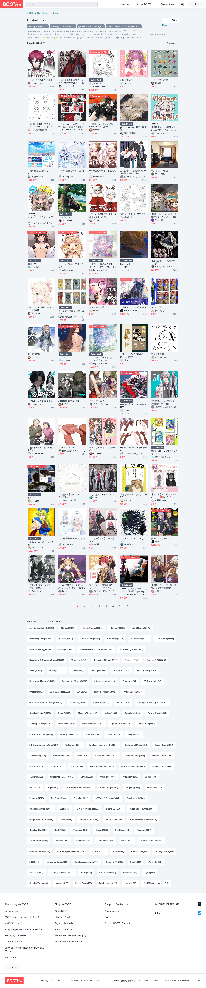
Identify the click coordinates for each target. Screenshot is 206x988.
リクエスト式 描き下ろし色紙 (40, 543)
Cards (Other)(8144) (164, 745)
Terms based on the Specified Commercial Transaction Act (168, 981)
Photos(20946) (36, 692)
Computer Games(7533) (106, 756)
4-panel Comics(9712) (120, 724)
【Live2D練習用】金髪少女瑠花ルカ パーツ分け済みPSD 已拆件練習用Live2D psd (71, 586)
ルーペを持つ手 (96, 307)
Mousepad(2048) (80, 830)
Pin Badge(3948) (58, 798)
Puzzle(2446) (66, 819)
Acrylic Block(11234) (157, 713)
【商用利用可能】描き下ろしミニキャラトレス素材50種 (40, 125)
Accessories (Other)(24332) (74, 681)
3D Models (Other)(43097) (131, 649)
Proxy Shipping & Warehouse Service (23, 929)
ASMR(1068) (118, 851)
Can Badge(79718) (115, 639)
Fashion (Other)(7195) (162, 756)
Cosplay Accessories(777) (86, 862)
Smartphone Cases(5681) (61, 777)
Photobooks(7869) (61, 756)
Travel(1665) (126, 841)
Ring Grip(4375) (132, 787)
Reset (164, 25)
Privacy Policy (113, 981)
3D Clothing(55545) (165, 639)
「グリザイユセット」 (99, 401)
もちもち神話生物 (159, 80)
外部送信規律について (130, 981)
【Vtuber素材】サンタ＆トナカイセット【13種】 (103, 215)
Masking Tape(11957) (87, 713)
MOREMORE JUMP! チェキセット (164, 452)
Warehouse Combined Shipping (70, 935)
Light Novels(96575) (141, 628)
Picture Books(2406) (89, 819)
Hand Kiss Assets (66, 447)
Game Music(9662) (146, 724)
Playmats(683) (154, 862)
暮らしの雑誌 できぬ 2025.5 (133, 495)
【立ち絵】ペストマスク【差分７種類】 (39, 586)
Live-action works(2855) (88, 809)
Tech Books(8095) (37, 756)
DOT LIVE (32, 264)
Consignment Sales (14, 941)
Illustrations (54, 13)
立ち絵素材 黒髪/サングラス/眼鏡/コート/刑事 (133, 172)
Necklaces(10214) (66, 724)
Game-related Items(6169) (102, 766)
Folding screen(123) (108, 883)
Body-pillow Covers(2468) (41, 819)
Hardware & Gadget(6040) (133, 766)
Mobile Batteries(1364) (39, 851)
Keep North (125, 264)
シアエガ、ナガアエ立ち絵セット (132, 539)
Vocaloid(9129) (113, 734)
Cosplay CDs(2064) (38, 830)
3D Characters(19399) (60, 692)
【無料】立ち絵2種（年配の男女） (41, 449)
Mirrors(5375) (87, 777)
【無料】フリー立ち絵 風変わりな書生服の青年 (163, 586)
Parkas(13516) (123, 702)
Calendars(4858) (107, 777)
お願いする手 (126, 80)
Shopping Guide (63, 917)
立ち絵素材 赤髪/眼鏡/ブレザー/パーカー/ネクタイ (102, 586)
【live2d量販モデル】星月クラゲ (71, 172)
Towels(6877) (77, 766)
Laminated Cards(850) (57, 862)
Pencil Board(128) (83, 883)
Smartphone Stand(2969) (40, 809)
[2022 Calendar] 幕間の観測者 (133, 128)
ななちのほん (95, 83)
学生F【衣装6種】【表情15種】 (102, 449)
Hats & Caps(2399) (113, 819)
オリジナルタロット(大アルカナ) (71, 312)
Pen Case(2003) (122, 830)
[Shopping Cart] (182, 4)
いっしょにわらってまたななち (71, 265)
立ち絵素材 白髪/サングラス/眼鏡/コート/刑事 (164, 402)
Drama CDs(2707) (114, 809)
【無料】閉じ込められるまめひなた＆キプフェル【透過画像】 (163, 215)
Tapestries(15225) (101, 702)
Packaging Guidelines (15, 935)
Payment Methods (64, 923)
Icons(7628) (82, 756)
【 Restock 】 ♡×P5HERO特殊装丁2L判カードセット (71, 125)
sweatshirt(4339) (154, 787)
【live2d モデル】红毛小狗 (40, 80)
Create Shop (167, 4)
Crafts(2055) (60, 830)
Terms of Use (62, 981)
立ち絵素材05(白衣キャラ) (101, 494)
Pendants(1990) (144, 830)
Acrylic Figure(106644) (92, 628)
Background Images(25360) (42, 681)
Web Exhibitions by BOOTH (68, 941)
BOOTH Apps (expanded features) (22, 917)
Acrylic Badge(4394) (109, 787)
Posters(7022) (57, 766)
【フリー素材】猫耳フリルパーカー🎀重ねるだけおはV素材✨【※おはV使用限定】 (164, 496)
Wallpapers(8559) (73, 745)
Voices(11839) (111, 713)
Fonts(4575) (34, 787)
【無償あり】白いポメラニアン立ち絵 (71, 495)
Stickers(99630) (118, 628)
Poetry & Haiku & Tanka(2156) (143, 819)
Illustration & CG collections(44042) (96, 649)
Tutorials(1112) (98, 851)
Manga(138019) (68, 628)
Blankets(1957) (62, 841)
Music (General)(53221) (40, 649)
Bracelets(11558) (132, 713)
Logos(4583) (150, 777)
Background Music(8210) (136, 745)
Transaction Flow (63, 929)
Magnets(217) (62, 883)
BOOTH (30, 13)
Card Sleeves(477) (107, 873)
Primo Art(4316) (36, 798)
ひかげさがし (64, 217)
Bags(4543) (53, 787)
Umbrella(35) (131, 883)
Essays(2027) (101, 830)
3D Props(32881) (56, 671)
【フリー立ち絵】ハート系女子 (102, 539)
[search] (94, 4)
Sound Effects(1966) (38, 841)
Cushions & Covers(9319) (41, 734)
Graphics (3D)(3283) (136, 798)
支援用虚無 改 (157, 354)
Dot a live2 (63, 357)
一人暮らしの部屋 (159, 170)
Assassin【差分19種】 (69, 401)
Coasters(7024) (36, 766)
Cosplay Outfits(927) (164, 851)
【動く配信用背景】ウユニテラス (40, 172)
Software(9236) (92, 734)
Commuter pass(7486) (135, 756)
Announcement (112, 911)
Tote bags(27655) (98, 671)
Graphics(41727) (78, 660)
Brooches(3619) (81, 798)
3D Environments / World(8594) (43, 745)
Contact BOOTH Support (117, 923)
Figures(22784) (129, 681)
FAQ (107, 917)
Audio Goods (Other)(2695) (142, 809)
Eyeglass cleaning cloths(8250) (103, 745)
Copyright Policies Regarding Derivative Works (24, 949)
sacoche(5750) (36, 777)
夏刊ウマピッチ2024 (161, 538)
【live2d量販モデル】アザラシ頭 (71, 539)
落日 (30, 497)
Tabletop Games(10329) (40, 724)
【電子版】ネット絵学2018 (133, 307)
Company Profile (47, 981)
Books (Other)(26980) (146, 671)
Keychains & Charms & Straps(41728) (46, 660)
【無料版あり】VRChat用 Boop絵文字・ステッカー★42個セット (164, 128)
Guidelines (99, 981)
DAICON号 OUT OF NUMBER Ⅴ (133, 405)
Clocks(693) (135, 862)
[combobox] (61, 4)
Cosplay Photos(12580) (40, 713)
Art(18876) (82, 692)
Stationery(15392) (78, 702)
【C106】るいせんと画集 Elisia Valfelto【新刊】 (102, 125)
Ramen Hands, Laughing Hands (133, 449)
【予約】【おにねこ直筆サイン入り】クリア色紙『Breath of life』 (102, 265)
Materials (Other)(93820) (40, 639)
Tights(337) (150, 873)
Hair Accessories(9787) (92, 724)
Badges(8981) (134, 734)
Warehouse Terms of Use (81, 981)
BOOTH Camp (12, 957)
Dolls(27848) (77, 671)
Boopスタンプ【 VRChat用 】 (40, 218)
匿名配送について (14, 923)
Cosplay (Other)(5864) (162, 766)
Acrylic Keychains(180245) (41, 628)
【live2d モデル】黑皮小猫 (40, 401)
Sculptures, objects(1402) (151, 841)
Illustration (42, 13)
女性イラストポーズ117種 (132, 214)
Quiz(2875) (64, 809)
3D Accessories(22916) (104, 681)
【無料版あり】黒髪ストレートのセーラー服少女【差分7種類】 (71, 81)
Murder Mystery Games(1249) (70, 851)
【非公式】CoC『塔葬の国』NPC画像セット (131, 355)
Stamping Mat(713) (114, 862)
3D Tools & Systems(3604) (107, 798)
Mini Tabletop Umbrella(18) (156, 883)
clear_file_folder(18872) (104, 692)
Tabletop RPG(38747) (156, 660)
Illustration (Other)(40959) (105, 660)
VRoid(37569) (35, 671)
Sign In (125, 4)
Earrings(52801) (65, 649)
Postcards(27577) (121, 671)
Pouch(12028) (64, 713)
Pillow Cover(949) (139, 851)
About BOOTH (144, 4)
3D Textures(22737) (152, 681)
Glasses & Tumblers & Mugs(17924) (45, 702)
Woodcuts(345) (130, 873)
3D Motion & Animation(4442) (78, 787)
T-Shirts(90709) (66, 639)
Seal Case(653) (36, 873)
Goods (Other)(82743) (90, 639)
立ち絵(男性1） (158, 307)
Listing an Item (12, 911)
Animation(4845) (130, 777)
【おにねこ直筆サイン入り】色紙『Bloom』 (100, 358)
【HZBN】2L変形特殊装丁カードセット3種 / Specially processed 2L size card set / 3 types (133, 590)
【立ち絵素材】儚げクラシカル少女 (163, 262)
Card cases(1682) (106, 841)
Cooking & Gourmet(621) (62, 873)
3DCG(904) (34, 862)
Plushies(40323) (132, 660)
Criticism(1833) (83, 841)
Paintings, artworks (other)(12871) (152, 702)
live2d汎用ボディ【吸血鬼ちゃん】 (102, 172)
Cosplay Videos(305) (38, 883)
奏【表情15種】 (35, 354)
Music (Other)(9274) (69, 734)
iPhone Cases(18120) (132, 692)
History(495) (86, 873)
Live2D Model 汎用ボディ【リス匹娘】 (40, 308)
